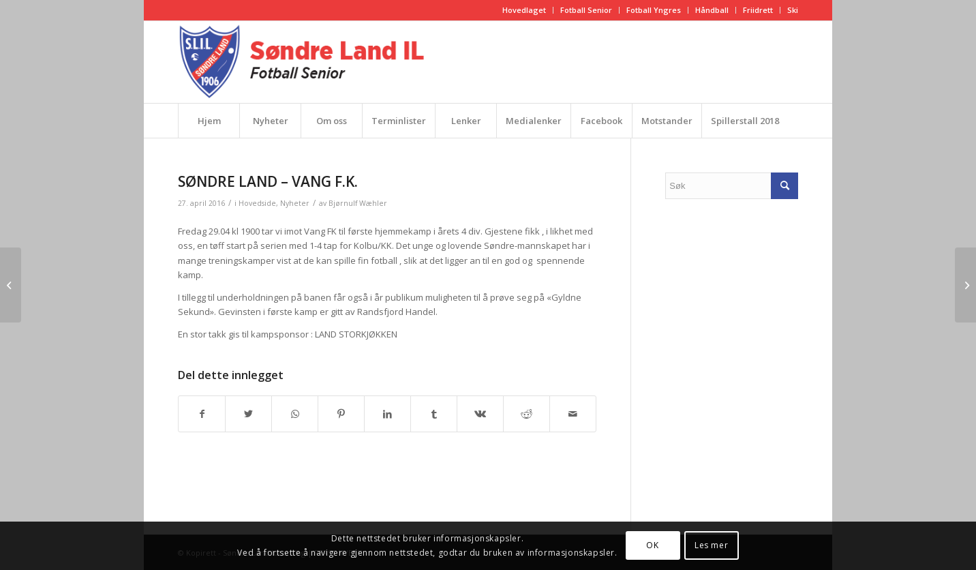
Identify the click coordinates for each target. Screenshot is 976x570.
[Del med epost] (573, 414)
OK (652, 545)
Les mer (711, 545)
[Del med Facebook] (202, 414)
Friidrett (758, 10)
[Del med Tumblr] (434, 414)
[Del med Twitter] (248, 414)
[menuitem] (524, 10)
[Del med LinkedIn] (387, 414)
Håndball (712, 10)
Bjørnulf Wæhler (358, 203)
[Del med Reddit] (526, 414)
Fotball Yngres (653, 10)
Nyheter (294, 203)
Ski (792, 10)
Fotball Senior (586, 10)
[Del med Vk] (480, 414)
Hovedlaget (524, 10)
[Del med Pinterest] (341, 414)
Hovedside (257, 203)
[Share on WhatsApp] (295, 414)
